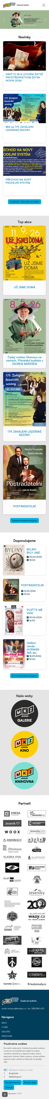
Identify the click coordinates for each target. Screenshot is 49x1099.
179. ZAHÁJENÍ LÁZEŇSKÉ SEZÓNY (24, 433)
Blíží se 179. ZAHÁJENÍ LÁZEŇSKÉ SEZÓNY (19, 128)
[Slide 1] (15, 25)
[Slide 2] (20, 25)
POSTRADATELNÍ (24, 506)
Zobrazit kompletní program (24, 520)
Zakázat (8, 1087)
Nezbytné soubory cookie (21, 1070)
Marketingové (15, 1076)
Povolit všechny (12, 1082)
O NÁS (5, 1027)
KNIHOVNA (7, 1036)
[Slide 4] (29, 25)
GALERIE (6, 1031)
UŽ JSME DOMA (24, 287)
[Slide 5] (34, 25)
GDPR (19, 1093)
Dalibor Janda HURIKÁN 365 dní (33, 647)
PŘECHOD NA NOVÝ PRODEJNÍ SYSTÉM (18, 181)
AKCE (4, 1022)
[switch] (6, 1073)
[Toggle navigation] (43, 5)
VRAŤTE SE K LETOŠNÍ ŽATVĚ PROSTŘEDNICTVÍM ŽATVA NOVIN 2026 (24, 77)
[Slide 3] (25, 25)
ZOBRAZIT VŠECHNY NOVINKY (24, 201)
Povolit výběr (30, 1082)
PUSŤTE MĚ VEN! (35, 611)
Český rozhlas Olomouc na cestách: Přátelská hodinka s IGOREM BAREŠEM (24, 360)
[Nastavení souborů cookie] (5, 1094)
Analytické (13, 1073)
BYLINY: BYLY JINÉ (33, 551)
